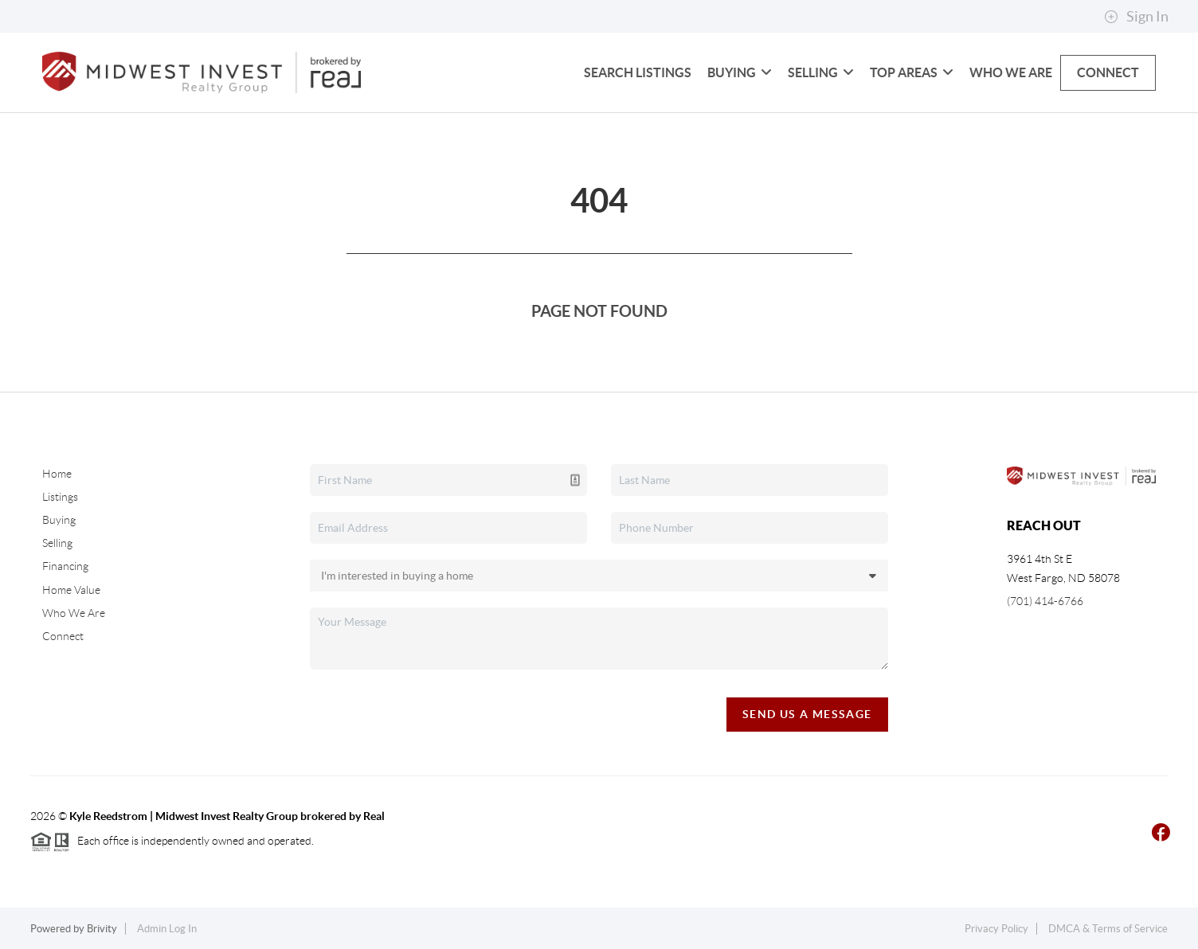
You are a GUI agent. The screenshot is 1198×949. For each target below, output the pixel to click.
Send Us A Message (807, 714)
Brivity (102, 929)
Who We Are (1010, 72)
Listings (60, 496)
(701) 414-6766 (1045, 601)
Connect (1108, 72)
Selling (821, 72)
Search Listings (637, 72)
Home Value (71, 590)
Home (57, 473)
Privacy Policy (996, 929)
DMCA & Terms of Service (1108, 929)
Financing (65, 566)
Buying (739, 72)
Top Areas (911, 72)
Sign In (1136, 17)
